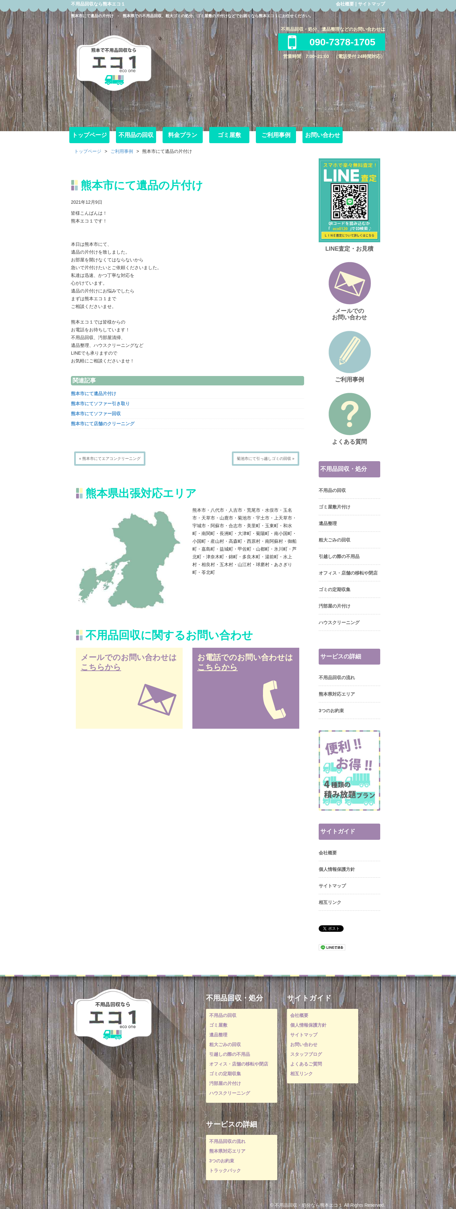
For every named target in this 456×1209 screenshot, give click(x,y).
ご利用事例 (276, 135)
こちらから (101, 667)
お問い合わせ (322, 135)
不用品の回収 (136, 135)
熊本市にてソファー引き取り (100, 403)
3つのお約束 (331, 710)
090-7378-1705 (331, 42)
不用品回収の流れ (337, 677)
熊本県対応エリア (337, 694)
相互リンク (330, 902)
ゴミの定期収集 (334, 589)
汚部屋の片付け (334, 606)
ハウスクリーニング (339, 622)
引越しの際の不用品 (339, 556)
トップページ (89, 135)
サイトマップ (371, 3)
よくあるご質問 (306, 1063)
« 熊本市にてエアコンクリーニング (110, 458)
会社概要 (345, 3)
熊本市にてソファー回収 (96, 413)
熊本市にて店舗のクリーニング (102, 423)
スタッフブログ (306, 1054)
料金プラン (182, 135)
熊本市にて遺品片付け (93, 393)
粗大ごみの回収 (334, 539)
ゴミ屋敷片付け (334, 506)
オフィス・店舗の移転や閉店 (348, 573)
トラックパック (225, 1170)
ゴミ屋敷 (229, 135)
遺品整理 (328, 523)
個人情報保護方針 (337, 869)
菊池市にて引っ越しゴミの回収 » (265, 458)
